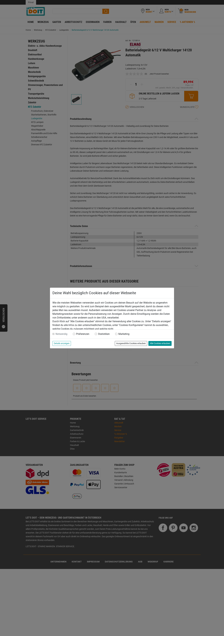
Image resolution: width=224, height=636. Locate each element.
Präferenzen (82, 333)
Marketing (123, 333)
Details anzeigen (62, 343)
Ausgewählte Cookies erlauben (131, 343)
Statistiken (104, 333)
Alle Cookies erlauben (160, 343)
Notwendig (61, 333)
